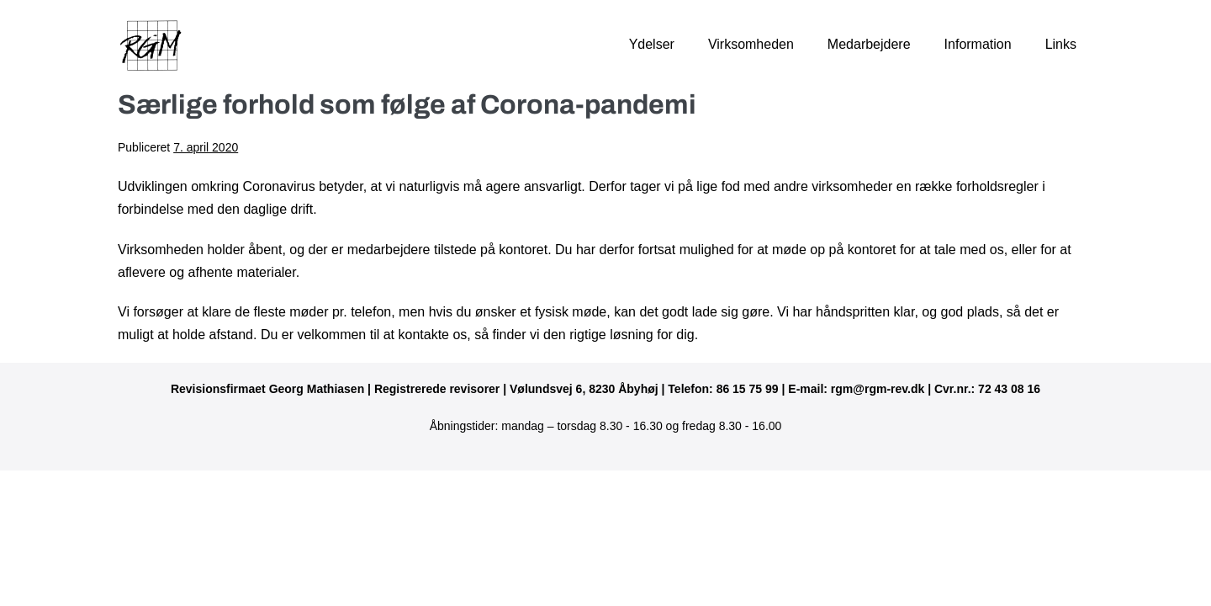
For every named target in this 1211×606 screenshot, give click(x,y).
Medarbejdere (869, 44)
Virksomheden (751, 44)
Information (978, 44)
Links (1060, 44)
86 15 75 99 (748, 389)
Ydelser (651, 44)
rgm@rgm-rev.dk (877, 389)
